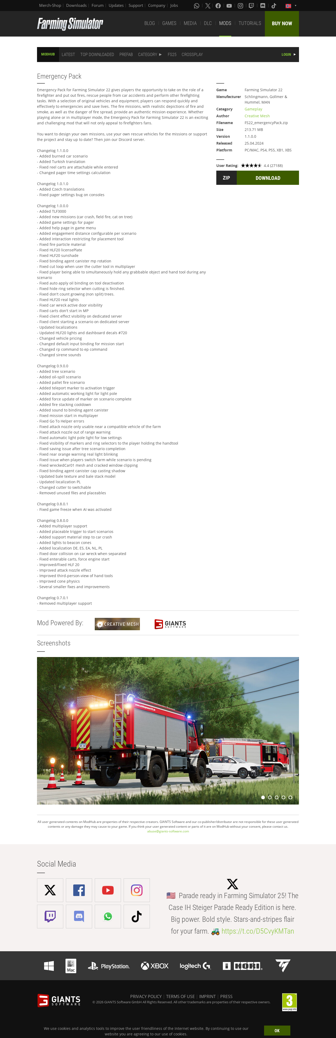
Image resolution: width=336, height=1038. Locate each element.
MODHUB (48, 54)
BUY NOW (282, 23)
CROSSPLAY (192, 54)
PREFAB (126, 54)
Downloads (76, 5)
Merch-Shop (50, 5)
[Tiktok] (274, 5)
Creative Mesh (257, 115)
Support (136, 5)
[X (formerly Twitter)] (208, 5)
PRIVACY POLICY (146, 996)
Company (156, 5)
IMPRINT (207, 996)
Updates (116, 5)
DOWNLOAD (268, 178)
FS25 (172, 54)
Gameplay (253, 108)
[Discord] (263, 5)
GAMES (169, 23)
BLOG (149, 23)
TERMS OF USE (180, 996)
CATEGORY (147, 54)
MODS (225, 23)
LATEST (68, 54)
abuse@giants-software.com (168, 831)
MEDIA (190, 23)
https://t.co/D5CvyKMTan (258, 931)
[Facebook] (219, 5)
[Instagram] (241, 5)
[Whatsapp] (197, 5)
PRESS (226, 996)
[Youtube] (230, 5)
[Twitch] (252, 5)
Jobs (174, 5)
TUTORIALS (250, 23)
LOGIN (286, 54)
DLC (208, 23)
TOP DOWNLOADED (97, 54)
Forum (98, 5)
